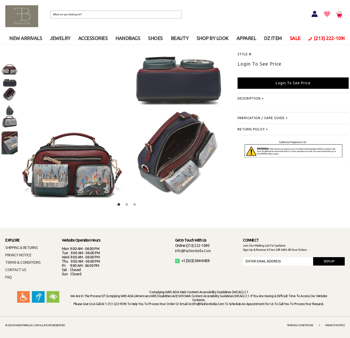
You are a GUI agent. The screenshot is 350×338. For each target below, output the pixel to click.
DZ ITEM (273, 38)
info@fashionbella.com (193, 251)
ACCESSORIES (93, 38)
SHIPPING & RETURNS (21, 248)
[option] (9, 63)
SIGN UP (329, 261)
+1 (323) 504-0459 (192, 261)
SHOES (155, 38)
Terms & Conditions (300, 325)
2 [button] (126, 204)
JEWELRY (60, 38)
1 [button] (118, 204)
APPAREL (246, 38)
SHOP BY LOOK (212, 38)
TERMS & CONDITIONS (23, 262)
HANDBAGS (127, 38)
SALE (295, 38)
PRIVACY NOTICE (18, 255)
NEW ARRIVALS (25, 38)
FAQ (8, 277)
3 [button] (134, 204)
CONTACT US (15, 270)
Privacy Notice (335, 325)
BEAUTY (180, 38)
